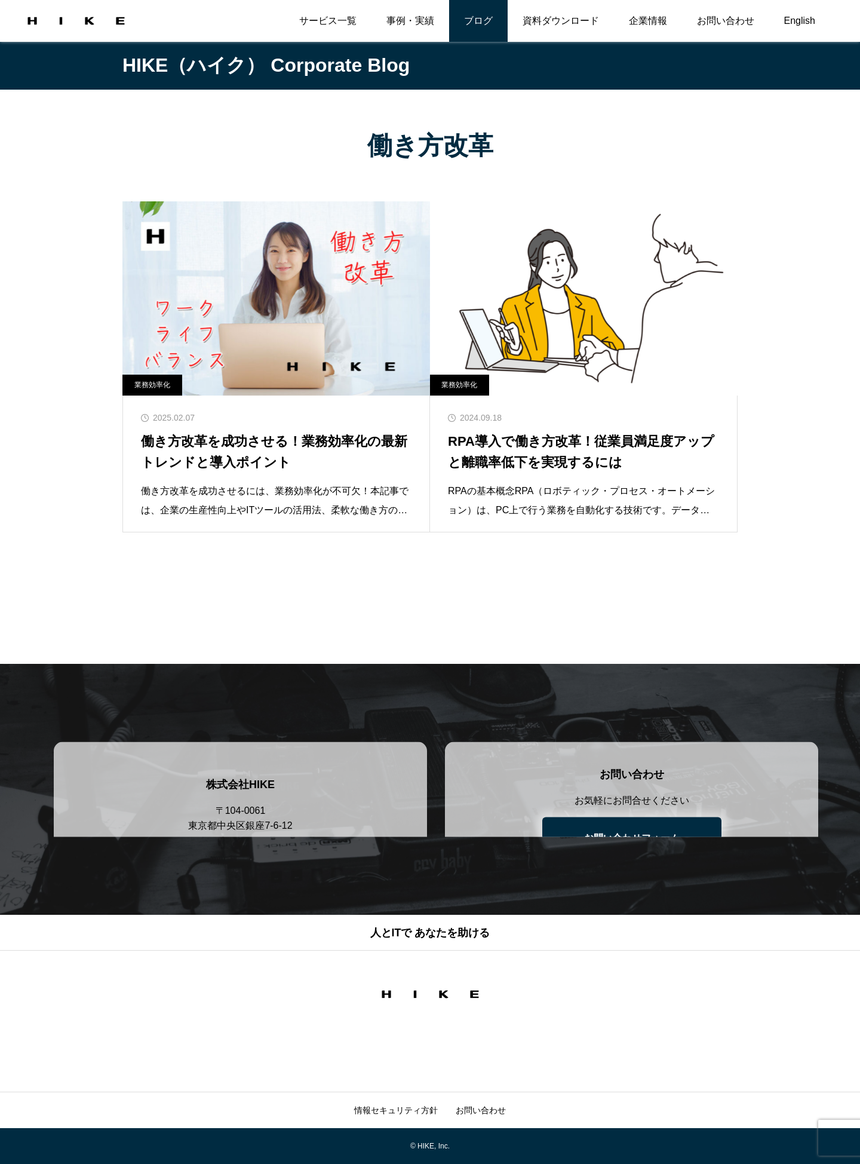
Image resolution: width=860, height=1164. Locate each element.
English (799, 21)
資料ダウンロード (561, 21)
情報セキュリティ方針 (396, 1110)
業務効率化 (152, 385)
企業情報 (648, 21)
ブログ (478, 21)
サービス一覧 (328, 21)
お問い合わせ (725, 21)
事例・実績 (410, 21)
